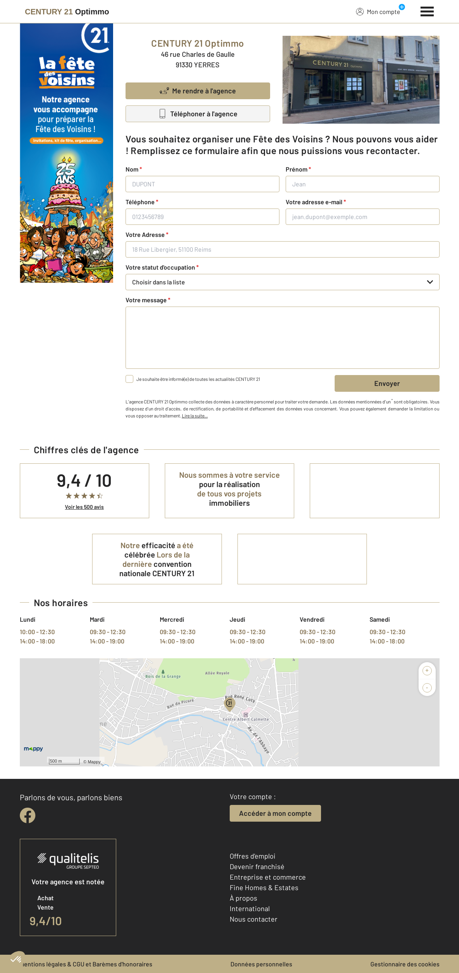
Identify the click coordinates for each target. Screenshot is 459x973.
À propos (243, 898)
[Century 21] (67, 11)
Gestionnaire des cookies (405, 964)
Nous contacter (253, 919)
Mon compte (378, 11)
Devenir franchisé (257, 866)
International (250, 908)
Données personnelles (261, 964)
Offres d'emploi (253, 856)
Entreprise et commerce (268, 877)
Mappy (94, 761)
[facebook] (27, 815)
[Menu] (427, 10)
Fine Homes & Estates (264, 887)
